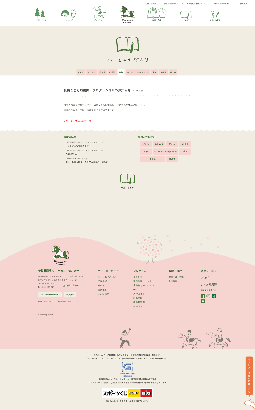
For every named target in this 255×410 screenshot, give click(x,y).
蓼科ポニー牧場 (176, 276)
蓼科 (156, 72)
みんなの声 (103, 294)
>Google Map (76, 276)
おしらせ (90, 72)
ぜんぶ (78, 72)
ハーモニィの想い (107, 276)
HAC (135, 289)
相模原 (165, 72)
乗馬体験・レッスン (143, 281)
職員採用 (243, 4)
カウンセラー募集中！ (223, 4)
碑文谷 (175, 72)
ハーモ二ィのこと (40, 19)
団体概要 (102, 290)
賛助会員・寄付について (196, 4)
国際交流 (138, 298)
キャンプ (69, 19)
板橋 (121, 72)
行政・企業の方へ (171, 4)
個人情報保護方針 (208, 290)
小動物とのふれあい (143, 285)
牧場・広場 (156, 19)
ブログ (186, 19)
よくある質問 (215, 19)
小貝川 (112, 72)
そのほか (138, 307)
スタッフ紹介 (209, 270)
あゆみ (101, 285)
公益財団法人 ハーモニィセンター (58, 269)
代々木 (101, 72)
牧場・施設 (175, 270)
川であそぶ (139, 294)
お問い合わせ (150, 4)
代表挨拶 (102, 281)
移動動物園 (139, 302)
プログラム (98, 19)
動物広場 (173, 281)
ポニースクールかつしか (138, 72)
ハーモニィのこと (108, 270)
